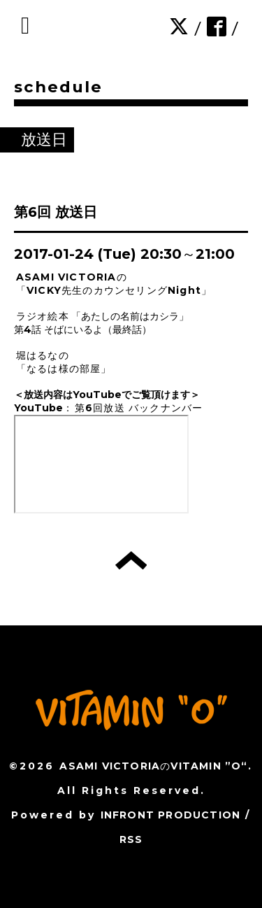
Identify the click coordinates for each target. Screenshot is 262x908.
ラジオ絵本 (42, 316)
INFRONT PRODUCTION (171, 815)
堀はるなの (42, 355)
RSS (131, 839)
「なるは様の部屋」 (64, 368)
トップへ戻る (131, 560)
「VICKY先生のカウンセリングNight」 (114, 290)
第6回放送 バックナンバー (139, 408)
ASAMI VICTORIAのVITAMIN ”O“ (153, 766)
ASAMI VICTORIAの (71, 277)
